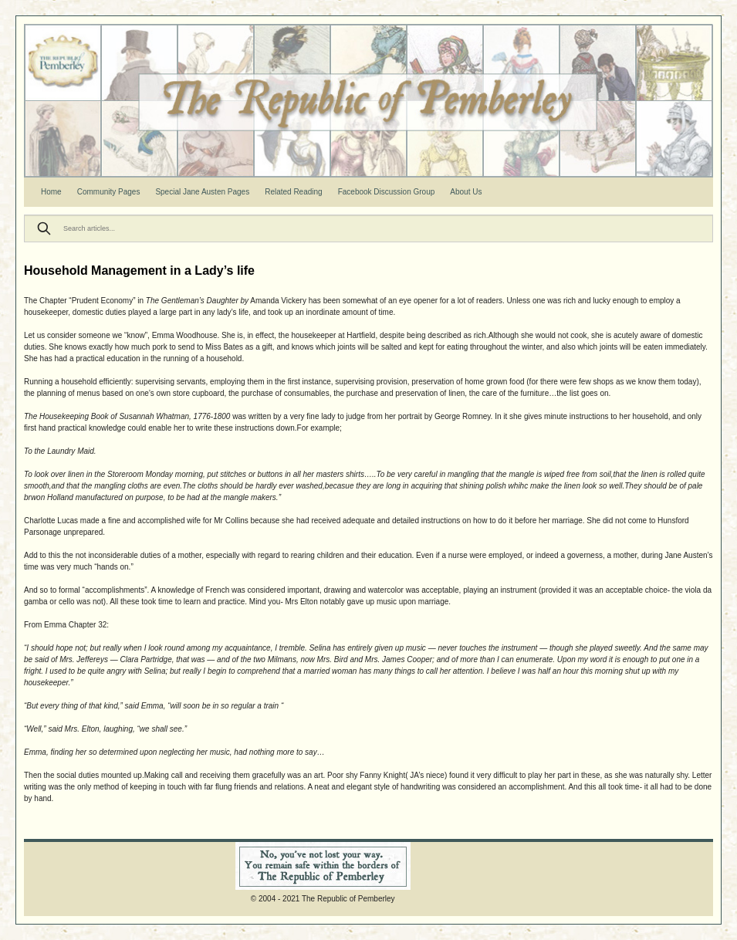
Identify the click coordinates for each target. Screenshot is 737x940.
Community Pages (108, 192)
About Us (466, 192)
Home (51, 192)
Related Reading (294, 192)
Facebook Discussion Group (386, 192)
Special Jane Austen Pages (202, 192)
